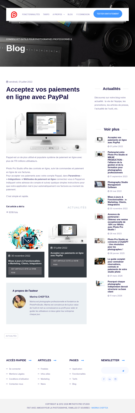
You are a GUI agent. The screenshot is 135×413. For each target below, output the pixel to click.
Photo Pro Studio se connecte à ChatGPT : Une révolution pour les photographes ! (118, 244)
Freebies (44, 369)
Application (77, 369)
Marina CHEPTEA (39, 296)
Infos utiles (45, 374)
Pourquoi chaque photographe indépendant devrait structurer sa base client (118, 287)
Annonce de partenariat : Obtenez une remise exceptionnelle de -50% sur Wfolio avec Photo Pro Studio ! (118, 222)
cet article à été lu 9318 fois (65, 263)
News (43, 384)
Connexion (83, 14)
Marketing (45, 379)
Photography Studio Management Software (118, 184)
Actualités (77, 207)
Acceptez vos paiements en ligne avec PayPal (117, 140)
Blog (70, 14)
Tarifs (46, 14)
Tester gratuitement (108, 14)
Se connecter (15, 369)
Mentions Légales (17, 374)
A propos (57, 14)
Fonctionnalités (31, 14)
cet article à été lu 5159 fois (23, 271)
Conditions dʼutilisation (19, 379)
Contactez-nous (16, 384)
